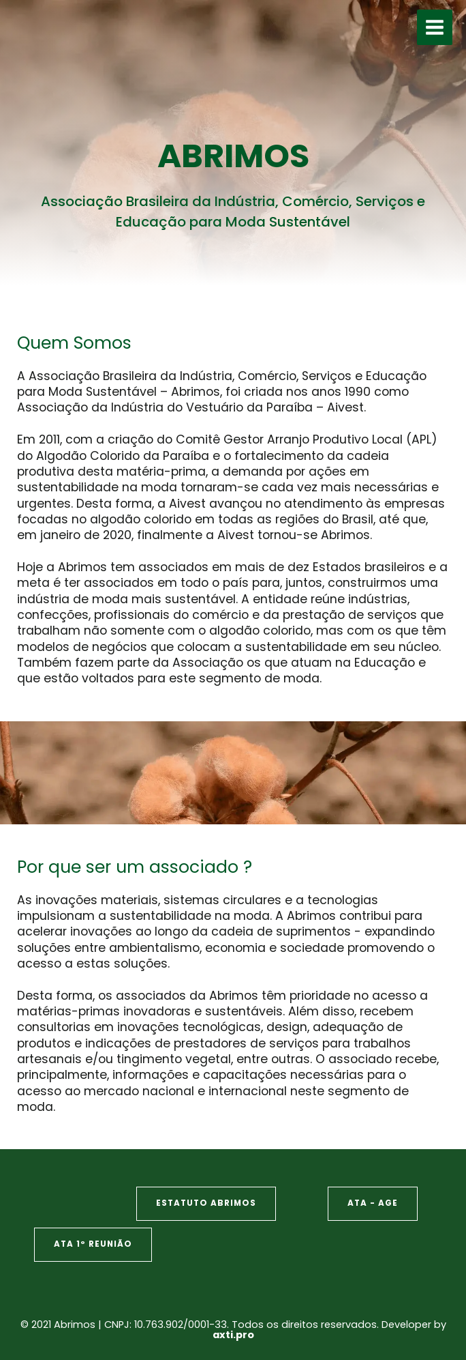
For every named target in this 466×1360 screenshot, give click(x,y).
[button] (206, 1204)
